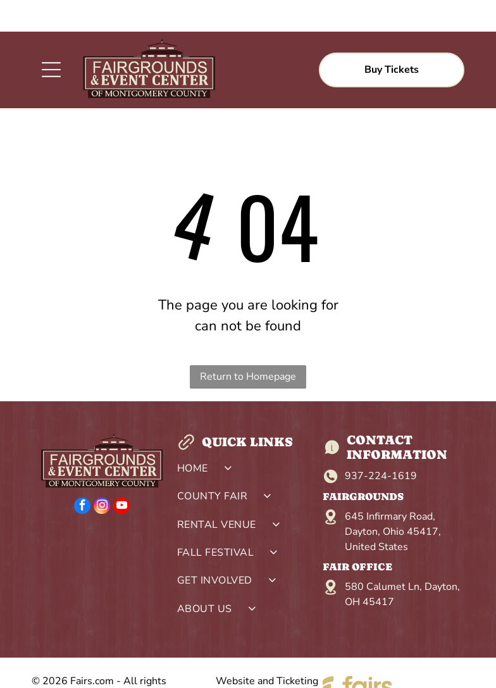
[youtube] (121, 475)
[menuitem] (247, 440)
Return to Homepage (248, 345)
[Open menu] (51, 37)
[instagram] (102, 475)
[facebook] (82, 475)
